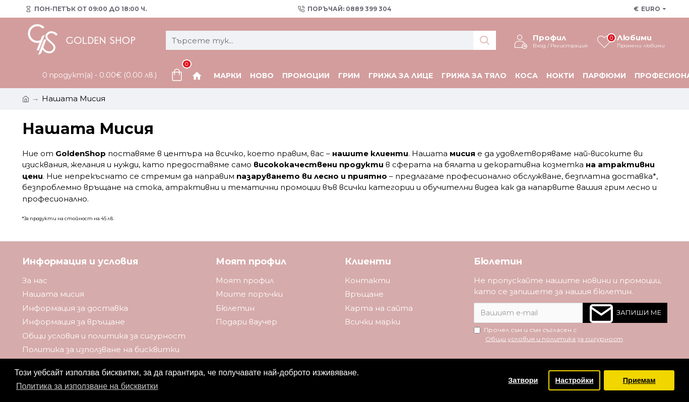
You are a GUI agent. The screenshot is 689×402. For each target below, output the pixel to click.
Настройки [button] (574, 380)
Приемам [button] (639, 380)
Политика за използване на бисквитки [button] (87, 386)
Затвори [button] (523, 380)
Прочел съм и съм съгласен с (549, 335)
